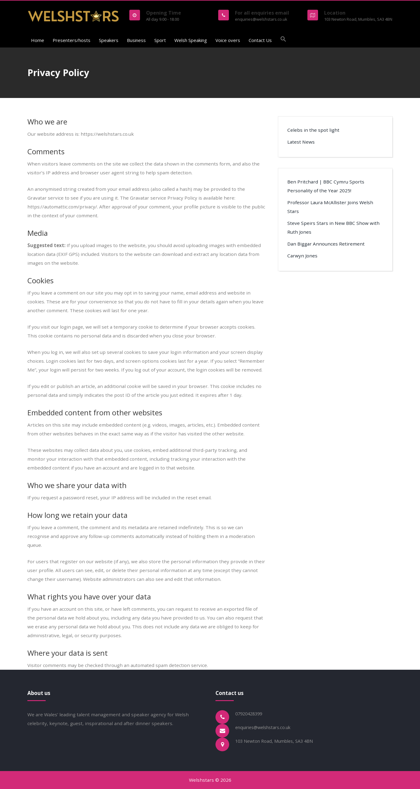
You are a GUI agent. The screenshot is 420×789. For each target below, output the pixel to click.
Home (37, 40)
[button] (283, 39)
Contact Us (260, 40)
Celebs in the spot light (313, 130)
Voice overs (227, 40)
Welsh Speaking (190, 40)
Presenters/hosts (71, 40)
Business (136, 40)
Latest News (301, 142)
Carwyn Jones (302, 256)
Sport (160, 40)
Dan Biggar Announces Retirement (326, 244)
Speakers (108, 40)
